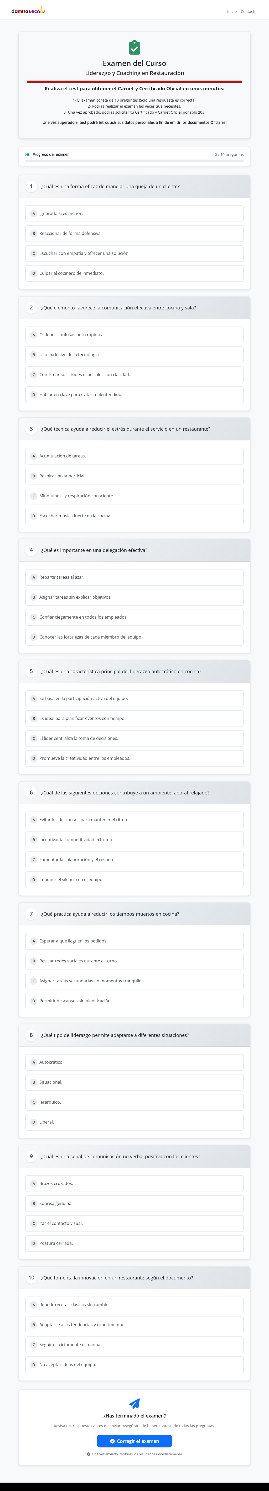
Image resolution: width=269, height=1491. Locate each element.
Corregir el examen (134, 1441)
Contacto (248, 11)
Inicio (232, 11)
